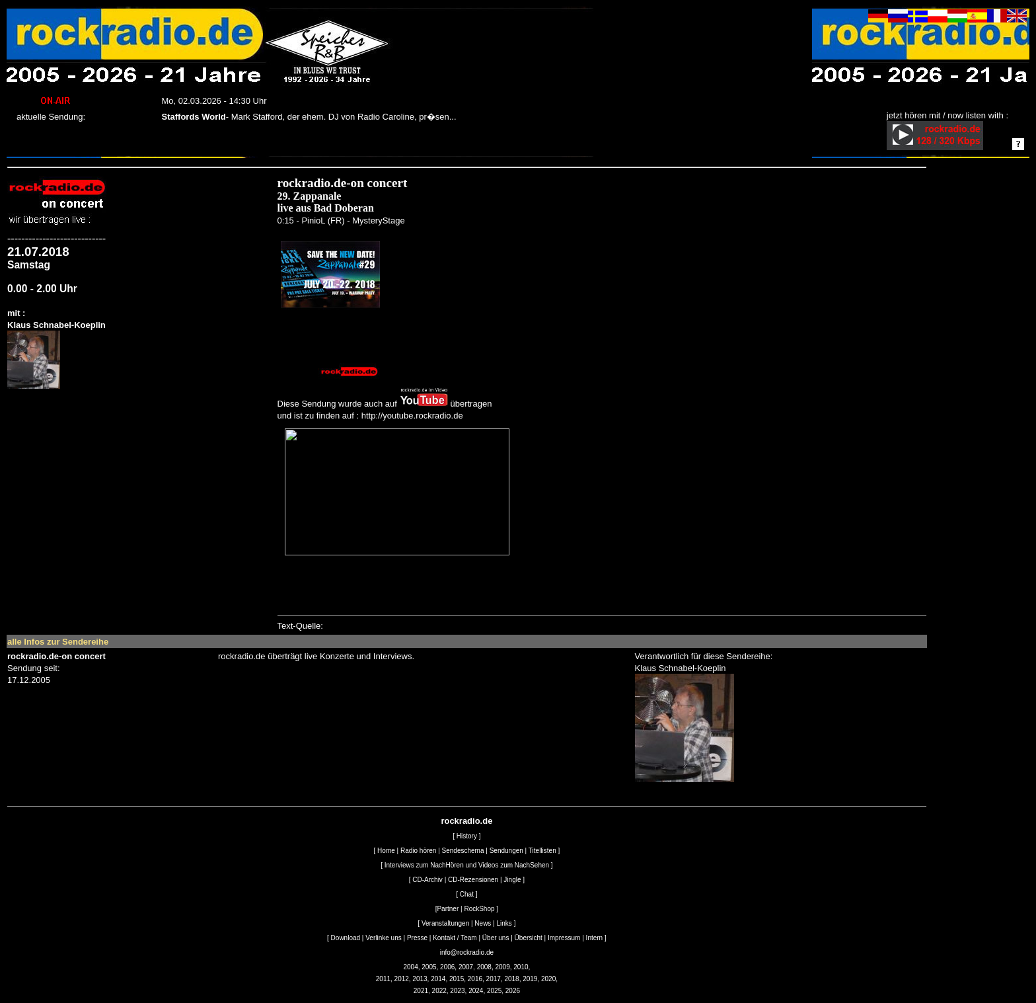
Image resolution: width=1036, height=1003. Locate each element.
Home (386, 850)
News (482, 923)
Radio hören (418, 850)
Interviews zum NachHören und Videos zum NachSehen (467, 865)
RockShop (479, 908)
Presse (417, 938)
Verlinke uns (383, 938)
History (467, 836)
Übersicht (528, 938)
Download (345, 938)
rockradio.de (466, 821)
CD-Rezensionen (473, 879)
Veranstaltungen (445, 923)
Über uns (495, 938)
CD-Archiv (427, 879)
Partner (448, 908)
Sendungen (506, 850)
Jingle (512, 879)
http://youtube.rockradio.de (412, 416)
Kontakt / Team (455, 938)
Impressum (564, 938)
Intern (594, 938)
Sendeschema (463, 850)
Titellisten (542, 850)
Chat (467, 894)
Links (504, 923)
